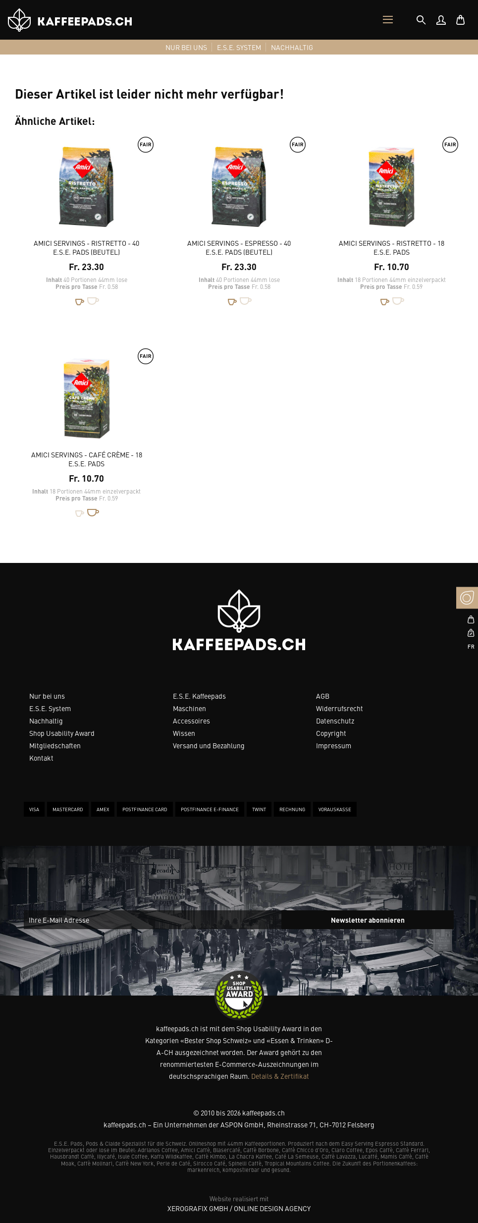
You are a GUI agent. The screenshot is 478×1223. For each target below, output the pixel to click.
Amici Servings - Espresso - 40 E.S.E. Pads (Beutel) (239, 247)
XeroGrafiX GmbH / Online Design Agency (239, 1208)
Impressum (333, 745)
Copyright (331, 733)
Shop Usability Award (62, 733)
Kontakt (41, 758)
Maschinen (189, 708)
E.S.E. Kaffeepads (199, 696)
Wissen (184, 733)
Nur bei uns (47, 696)
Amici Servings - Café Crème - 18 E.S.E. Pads (86, 459)
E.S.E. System (50, 708)
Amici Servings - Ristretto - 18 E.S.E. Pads (391, 247)
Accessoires (191, 720)
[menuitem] (441, 20)
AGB (322, 696)
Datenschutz (335, 720)
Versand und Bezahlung (209, 745)
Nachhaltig (46, 720)
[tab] (421, 20)
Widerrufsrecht (339, 708)
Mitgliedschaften (55, 745)
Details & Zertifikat (280, 1076)
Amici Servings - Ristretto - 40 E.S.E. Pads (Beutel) (86, 247)
